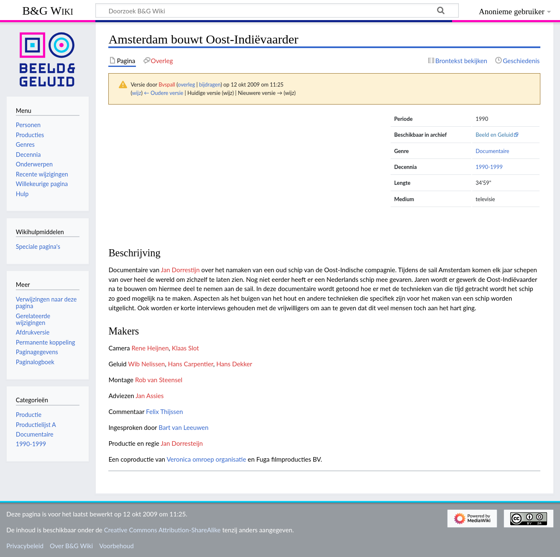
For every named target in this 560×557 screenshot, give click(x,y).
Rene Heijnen (150, 348)
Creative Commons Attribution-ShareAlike (162, 530)
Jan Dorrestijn (180, 269)
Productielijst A (36, 424)
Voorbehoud (116, 545)
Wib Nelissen (146, 364)
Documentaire (492, 151)
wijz (136, 92)
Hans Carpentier (190, 364)
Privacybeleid (24, 545)
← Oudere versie (163, 92)
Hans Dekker (234, 364)
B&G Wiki (47, 10)
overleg (186, 84)
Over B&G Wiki (71, 545)
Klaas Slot (185, 348)
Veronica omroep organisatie (206, 459)
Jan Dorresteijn (182, 443)
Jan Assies (150, 395)
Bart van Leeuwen (183, 427)
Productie (28, 414)
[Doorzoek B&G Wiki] (277, 10)
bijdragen (209, 84)
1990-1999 (489, 167)
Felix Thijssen (164, 411)
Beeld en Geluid (494, 134)
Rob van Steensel (158, 379)
